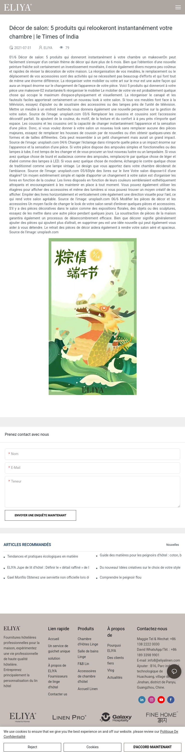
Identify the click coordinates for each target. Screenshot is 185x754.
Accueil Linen (88, 689)
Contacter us (57, 694)
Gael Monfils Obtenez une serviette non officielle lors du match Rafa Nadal (48, 577)
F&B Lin (83, 664)
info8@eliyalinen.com (164, 660)
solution (54, 658)
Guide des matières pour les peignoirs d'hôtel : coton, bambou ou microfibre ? (140, 555)
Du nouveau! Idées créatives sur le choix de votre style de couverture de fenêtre (140, 567)
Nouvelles (172, 544)
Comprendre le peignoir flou (120, 577)
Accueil (53, 639)
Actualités (114, 677)
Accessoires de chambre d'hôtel (87, 676)
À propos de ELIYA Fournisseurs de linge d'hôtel (58, 676)
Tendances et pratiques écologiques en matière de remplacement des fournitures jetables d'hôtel (42, 556)
